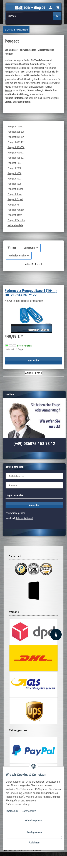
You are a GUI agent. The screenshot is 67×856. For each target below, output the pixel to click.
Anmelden (34, 505)
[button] (50, 8)
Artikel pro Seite (17, 255)
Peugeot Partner (16, 209)
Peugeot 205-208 (16, 131)
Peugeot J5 (13, 204)
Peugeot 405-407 (16, 142)
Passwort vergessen (15, 513)
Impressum (12, 811)
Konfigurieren (34, 832)
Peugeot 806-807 (16, 157)
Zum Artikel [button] (33, 360)
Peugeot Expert (15, 199)
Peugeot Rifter (15, 215)
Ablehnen (34, 842)
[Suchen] (30, 16)
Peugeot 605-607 (16, 152)
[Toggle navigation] (10, 6)
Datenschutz (29, 811)
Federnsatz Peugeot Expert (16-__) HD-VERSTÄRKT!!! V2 (31, 292)
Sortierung (29, 247)
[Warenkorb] (57, 8)
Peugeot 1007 (14, 163)
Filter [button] (12, 247)
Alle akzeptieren (34, 820)
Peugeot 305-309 (16, 136)
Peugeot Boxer (15, 194)
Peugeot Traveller (16, 220)
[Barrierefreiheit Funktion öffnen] (56, 634)
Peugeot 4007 (14, 178)
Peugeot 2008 (14, 168)
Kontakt (21, 82)
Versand (38, 850)
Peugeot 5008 (14, 183)
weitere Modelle (15, 225)
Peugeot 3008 (14, 173)
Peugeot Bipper (15, 189)
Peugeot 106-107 (16, 126)
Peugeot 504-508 (16, 147)
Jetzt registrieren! (24, 518)
